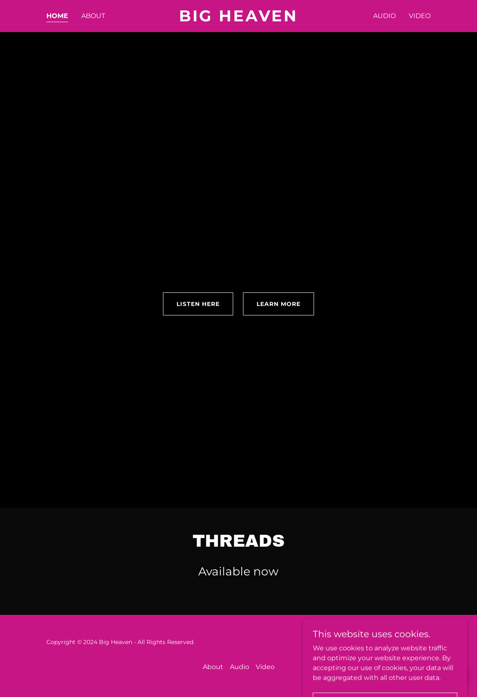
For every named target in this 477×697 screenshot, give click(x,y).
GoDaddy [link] (417, 642)
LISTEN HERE (198, 304)
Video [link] (420, 16)
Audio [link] (384, 16)
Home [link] (57, 16)
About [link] (93, 16)
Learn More (278, 304)
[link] (238, 19)
